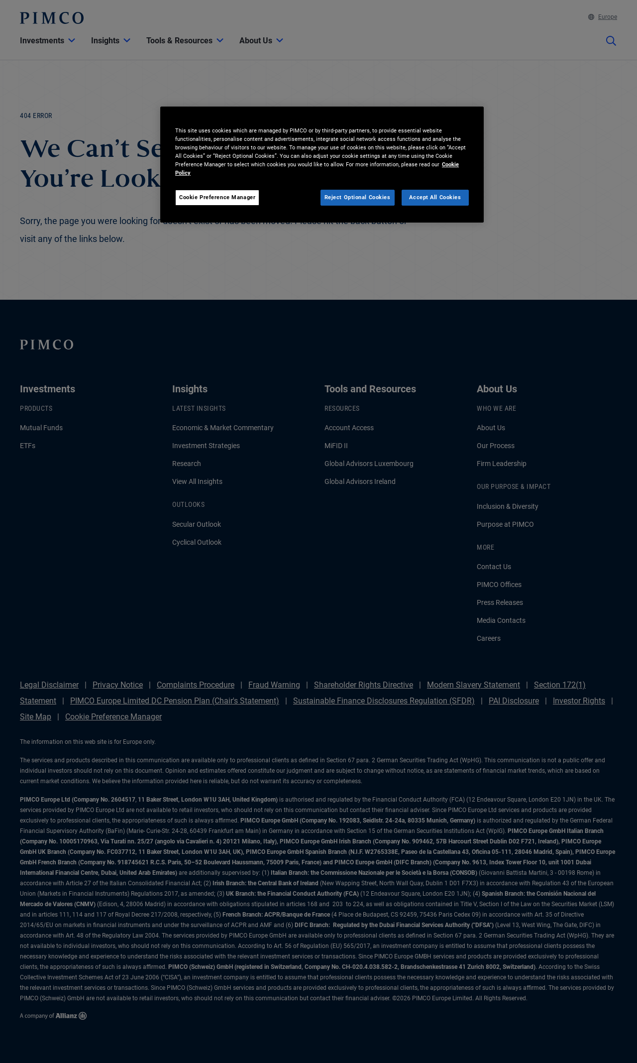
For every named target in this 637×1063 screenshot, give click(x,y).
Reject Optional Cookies (357, 197)
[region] (322, 165)
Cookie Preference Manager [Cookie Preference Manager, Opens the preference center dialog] (217, 197)
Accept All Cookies (435, 197)
